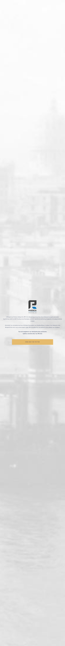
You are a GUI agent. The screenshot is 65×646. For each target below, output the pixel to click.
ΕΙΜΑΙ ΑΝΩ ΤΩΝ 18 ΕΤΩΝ (32, 342)
